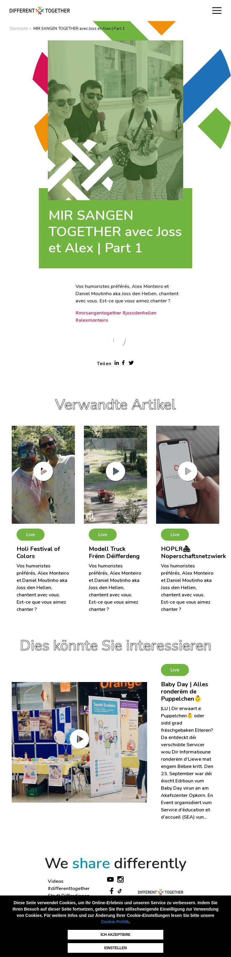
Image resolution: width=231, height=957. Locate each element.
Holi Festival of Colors (38, 552)
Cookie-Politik (115, 921)
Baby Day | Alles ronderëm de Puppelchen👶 (184, 691)
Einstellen (115, 948)
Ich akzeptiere (115, 935)
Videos (55, 881)
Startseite (19, 28)
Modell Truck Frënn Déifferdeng (114, 552)
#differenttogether (69, 888)
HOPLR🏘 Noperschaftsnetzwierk (193, 552)
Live (30, 534)
